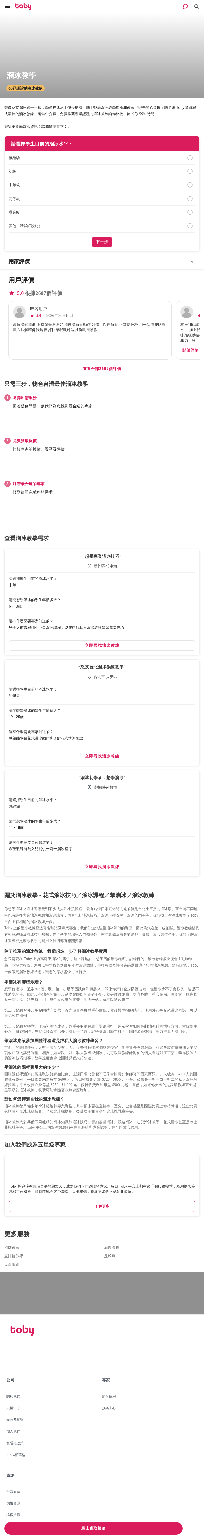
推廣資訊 (13, 1515)
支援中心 (13, 1408)
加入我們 (13, 1431)
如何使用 (109, 1396)
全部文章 (13, 1492)
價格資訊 (13, 1503)
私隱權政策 (15, 1443)
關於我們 (13, 1396)
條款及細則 (15, 1420)
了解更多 (102, 1206)
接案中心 (109, 1408)
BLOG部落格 (16, 1455)
